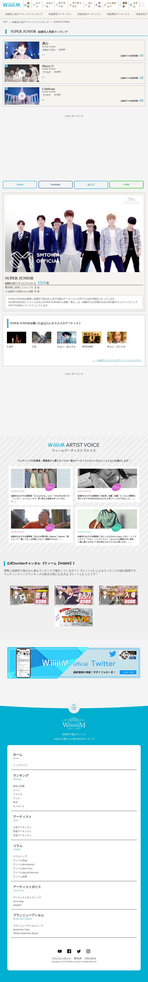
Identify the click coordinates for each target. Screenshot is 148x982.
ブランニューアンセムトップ (28, 925)
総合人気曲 (19, 786)
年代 (15, 802)
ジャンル (17, 794)
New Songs (18, 901)
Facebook (55, 184)
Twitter (20, 184)
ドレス (16, 798)
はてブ (90, 184)
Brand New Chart (21, 929)
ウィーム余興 (20, 876)
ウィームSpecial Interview (26, 872)
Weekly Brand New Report (25, 933)
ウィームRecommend (23, 864)
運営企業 (78, 958)
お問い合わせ (90, 958)
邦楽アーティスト (22, 831)
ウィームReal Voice (22, 868)
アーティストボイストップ (27, 897)
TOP (5, 22)
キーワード (19, 806)
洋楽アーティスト (22, 835)
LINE (126, 184)
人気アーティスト (22, 827)
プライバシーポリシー (61, 958)
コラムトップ (20, 856)
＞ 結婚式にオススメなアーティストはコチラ (116, 360)
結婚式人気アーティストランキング (30, 22)
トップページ (20, 765)
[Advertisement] (74, 147)
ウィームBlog (20, 860)
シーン (16, 790)
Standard (17, 905)
